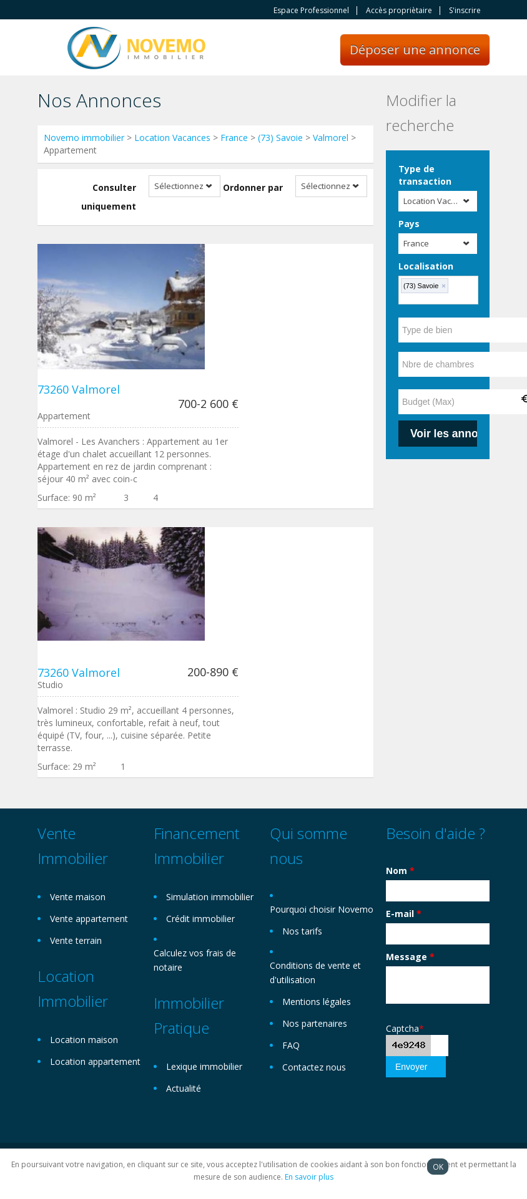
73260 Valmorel (78, 389)
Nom (400, 870)
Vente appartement (89, 919)
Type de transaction (424, 175)
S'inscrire (465, 10)
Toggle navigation (48, 49)
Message (410, 957)
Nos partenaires (314, 1023)
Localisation (425, 266)
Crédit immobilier (200, 919)
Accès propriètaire (399, 10)
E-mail (403, 914)
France (234, 137)
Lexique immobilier (204, 1066)
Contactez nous (314, 1067)
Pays (409, 224)
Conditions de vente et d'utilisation (315, 972)
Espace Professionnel (311, 10)
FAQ (291, 1045)
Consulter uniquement (108, 197)
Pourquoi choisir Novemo (321, 909)
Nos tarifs (302, 931)
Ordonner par (253, 187)
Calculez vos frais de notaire (195, 960)
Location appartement (95, 1061)
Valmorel (330, 137)
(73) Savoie (280, 137)
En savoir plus (309, 1177)
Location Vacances (172, 137)
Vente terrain (76, 940)
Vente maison (78, 897)
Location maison (84, 1040)
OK (438, 1167)
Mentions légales (316, 1001)
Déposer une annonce (415, 49)
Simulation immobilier (210, 897)
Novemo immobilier (84, 137)
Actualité (183, 1088)
